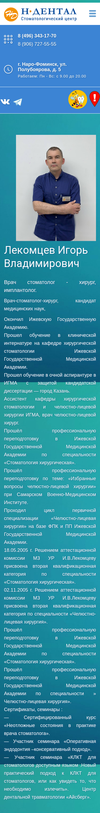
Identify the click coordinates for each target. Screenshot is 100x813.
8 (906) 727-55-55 (37, 44)
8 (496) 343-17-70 (37, 35)
